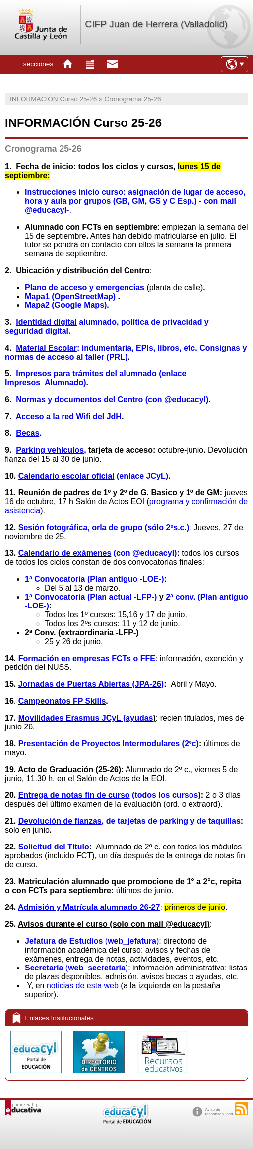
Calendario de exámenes (65, 553)
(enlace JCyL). (94, 476)
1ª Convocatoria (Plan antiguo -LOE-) (94, 579)
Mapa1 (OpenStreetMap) (70, 296)
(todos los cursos (108, 795)
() (76, 968)
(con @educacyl (111, 399)
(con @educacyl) (144, 553)
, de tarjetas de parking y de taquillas (129, 821)
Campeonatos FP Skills (62, 701)
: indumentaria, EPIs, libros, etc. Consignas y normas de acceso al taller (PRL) (126, 352)
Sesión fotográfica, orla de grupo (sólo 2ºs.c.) (104, 527)
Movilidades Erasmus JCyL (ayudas (85, 718)
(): (94, 941)
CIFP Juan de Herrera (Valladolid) (156, 24)
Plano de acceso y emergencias (84, 287)
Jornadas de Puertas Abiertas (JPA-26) (91, 684)
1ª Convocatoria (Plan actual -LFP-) (92, 597)
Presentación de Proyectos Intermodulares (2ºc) (108, 743)
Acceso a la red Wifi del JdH (69, 416)
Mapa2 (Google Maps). (67, 305)
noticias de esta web (83, 985)
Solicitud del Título (53, 847)
